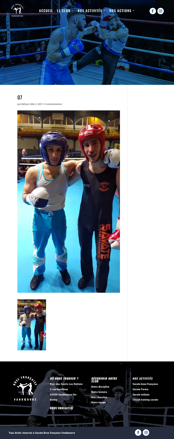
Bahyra (25, 104)
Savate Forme (140, 389)
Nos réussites (99, 397)
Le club (64, 10)
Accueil (46, 10)
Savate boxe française (145, 384)
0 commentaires (53, 104)
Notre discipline (100, 386)
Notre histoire (99, 392)
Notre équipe (98, 402)
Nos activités (90, 10)
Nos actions (120, 10)
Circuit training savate (145, 399)
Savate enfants (141, 394)
